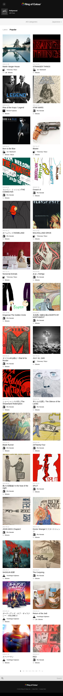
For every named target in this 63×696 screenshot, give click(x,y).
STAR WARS (38, 107)
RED (35, 657)
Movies (10, 72)
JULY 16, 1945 (39, 358)
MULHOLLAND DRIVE (42, 233)
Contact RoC (42, 689)
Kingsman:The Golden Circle (14, 315)
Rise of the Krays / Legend (13, 107)
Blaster (36, 149)
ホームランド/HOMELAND (13, 233)
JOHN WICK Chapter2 (12, 529)
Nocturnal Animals (10, 274)
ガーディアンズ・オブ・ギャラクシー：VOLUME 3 (16, 614)
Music (12, 154)
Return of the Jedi (40, 613)
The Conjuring (38, 572)
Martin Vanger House (11, 67)
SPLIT (35, 486)
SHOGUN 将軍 (9, 572)
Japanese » (57, 22)
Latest (5, 29)
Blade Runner (8, 445)
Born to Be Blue (9, 149)
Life (6, 72)
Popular (13, 29)
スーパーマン (8, 657)
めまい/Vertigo (38, 274)
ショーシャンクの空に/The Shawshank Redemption (13, 402)
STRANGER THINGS (41, 67)
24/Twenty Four (39, 445)
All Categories (31, 22)
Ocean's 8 (37, 190)
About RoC (35, 689)
